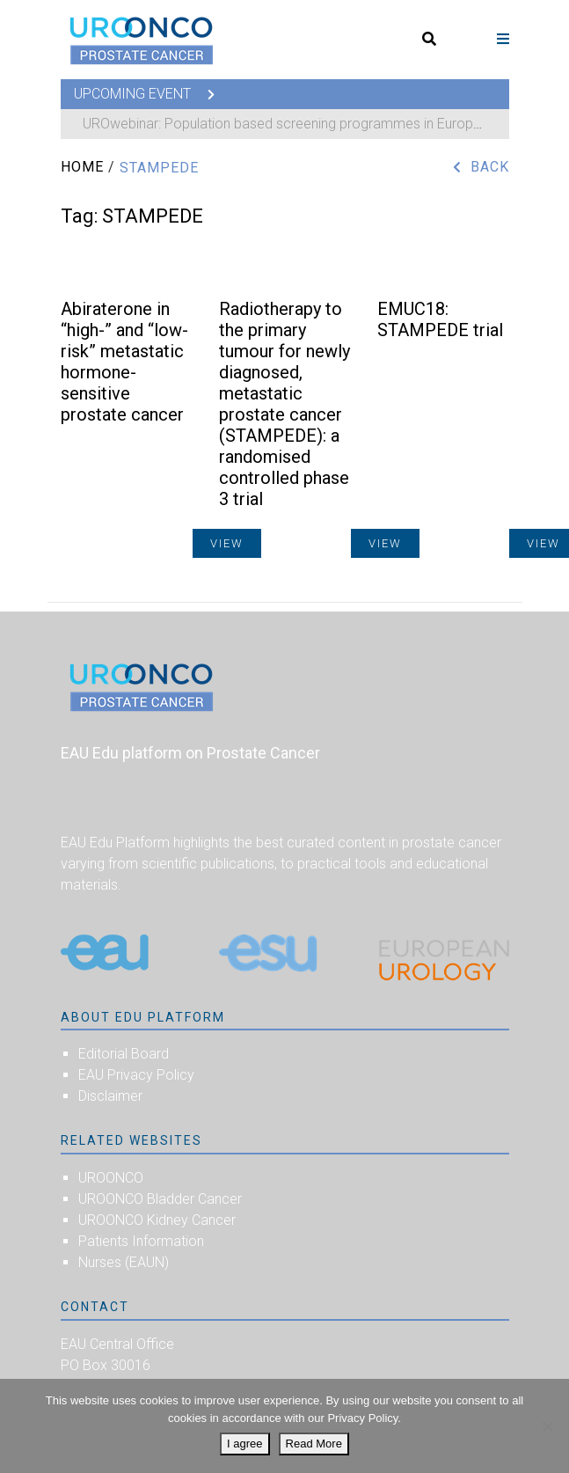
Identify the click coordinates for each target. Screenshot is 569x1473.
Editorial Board (123, 1053)
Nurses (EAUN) (123, 1262)
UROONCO (110, 1177)
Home (82, 166)
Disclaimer (110, 1096)
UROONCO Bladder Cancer (160, 1199)
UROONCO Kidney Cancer (157, 1220)
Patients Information (141, 1241)
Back (490, 166)
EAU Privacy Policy (136, 1074)
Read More (314, 1443)
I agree (244, 1443)
